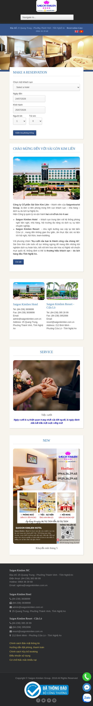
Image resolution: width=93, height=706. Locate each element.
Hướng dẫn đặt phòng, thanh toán (26, 647)
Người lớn (17, 116)
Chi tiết (18, 262)
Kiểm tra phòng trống (24, 133)
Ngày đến (17, 93)
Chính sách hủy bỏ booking (23, 651)
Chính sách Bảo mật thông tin (24, 643)
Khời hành (17, 105)
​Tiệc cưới (46, 415)
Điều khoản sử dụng (19, 656)
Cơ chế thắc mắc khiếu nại (22, 660)
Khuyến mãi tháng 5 (46, 548)
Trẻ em (32, 116)
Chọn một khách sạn (23, 82)
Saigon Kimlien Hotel (25, 304)
